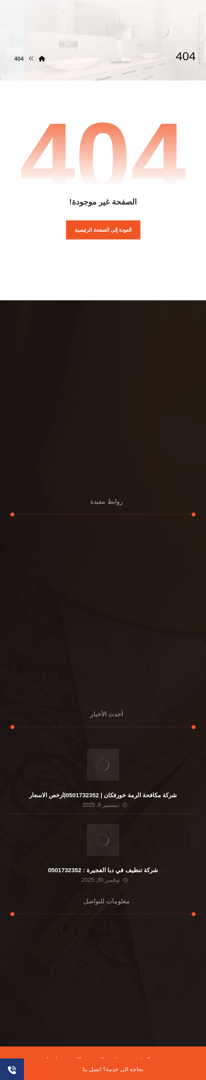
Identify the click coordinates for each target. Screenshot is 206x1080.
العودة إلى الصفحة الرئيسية (103, 230)
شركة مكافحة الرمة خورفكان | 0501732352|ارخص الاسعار (103, 795)
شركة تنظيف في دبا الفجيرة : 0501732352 (103, 870)
